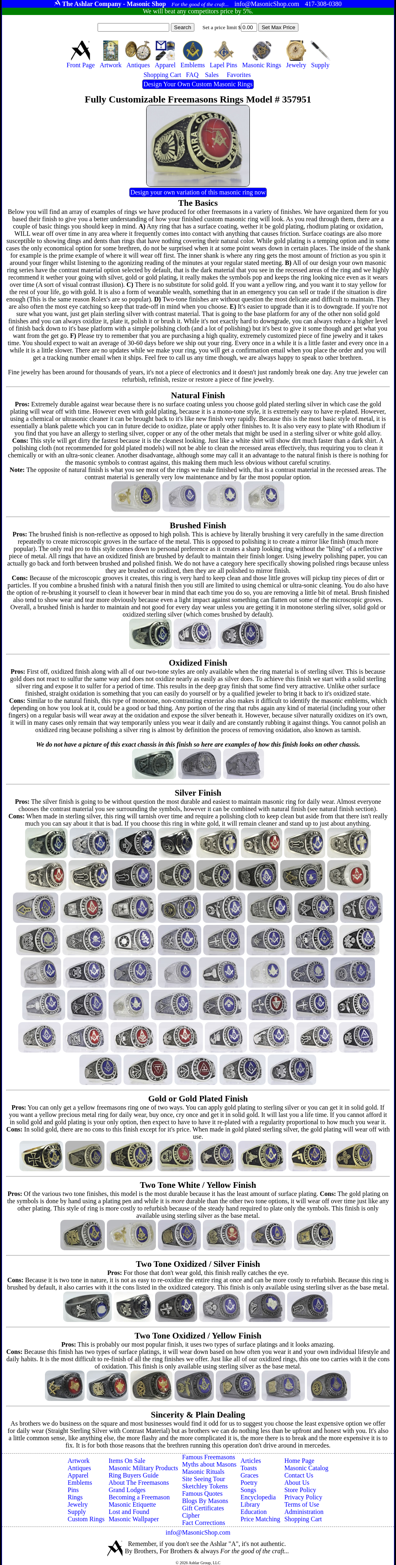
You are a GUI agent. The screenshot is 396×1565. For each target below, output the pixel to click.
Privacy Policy (303, 1497)
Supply (77, 1511)
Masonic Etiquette (132, 1504)
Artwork (78, 1460)
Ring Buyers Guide (134, 1475)
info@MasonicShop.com (198, 1532)
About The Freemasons (139, 1482)
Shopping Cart (303, 1519)
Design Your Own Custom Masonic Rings (197, 84)
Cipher (191, 1515)
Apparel (78, 1475)
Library (250, 1504)
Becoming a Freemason (139, 1497)
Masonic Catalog (306, 1468)
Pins (73, 1489)
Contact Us (298, 1475)
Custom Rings (86, 1519)
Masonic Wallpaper (134, 1519)
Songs (248, 1489)
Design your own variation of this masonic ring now (198, 192)
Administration (304, 1511)
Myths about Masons (209, 1464)
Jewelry (78, 1504)
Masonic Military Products (143, 1468)
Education (254, 1511)
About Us (296, 1482)
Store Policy (300, 1489)
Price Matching (260, 1519)
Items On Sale (127, 1460)
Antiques (79, 1468)
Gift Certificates (203, 1508)
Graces (249, 1475)
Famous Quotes (202, 1493)
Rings (75, 1497)
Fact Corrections (203, 1522)
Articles (251, 1460)
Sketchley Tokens (205, 1486)
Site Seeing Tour (203, 1478)
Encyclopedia (258, 1497)
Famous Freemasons (208, 1457)
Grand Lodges (127, 1489)
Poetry (249, 1482)
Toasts (249, 1468)
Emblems (80, 1482)
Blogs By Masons (205, 1500)
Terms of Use (301, 1504)
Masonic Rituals (203, 1471)
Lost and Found (129, 1511)
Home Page (299, 1460)
